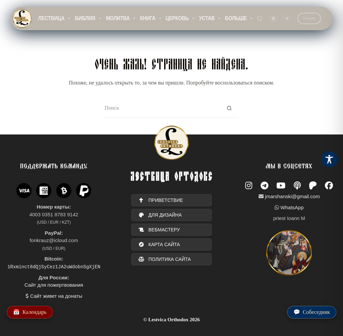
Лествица (54, 18)
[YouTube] (273, 18)
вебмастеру (159, 229)
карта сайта (159, 244)
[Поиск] (259, 18)
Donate (309, 18)
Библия (88, 18)
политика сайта (164, 259)
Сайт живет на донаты (56, 295)
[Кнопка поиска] (229, 108)
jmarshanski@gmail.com (292, 196)
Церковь (181, 18)
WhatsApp (291, 207)
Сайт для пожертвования (53, 285)
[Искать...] (162, 108)
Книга (151, 18)
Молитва (121, 18)
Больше (239, 18)
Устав (210, 18)
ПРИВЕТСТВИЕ (160, 200)
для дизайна (160, 215)
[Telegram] (286, 18)
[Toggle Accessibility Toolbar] (329, 159)
